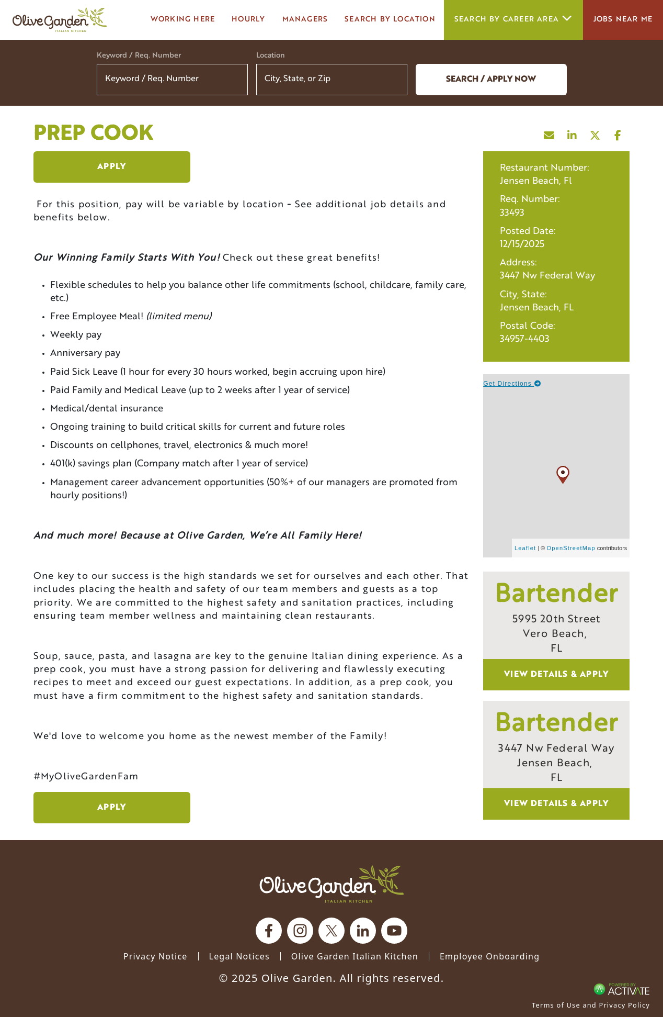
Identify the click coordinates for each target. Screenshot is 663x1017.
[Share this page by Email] (549, 133)
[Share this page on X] (595, 133)
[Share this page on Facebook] (618, 133)
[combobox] (331, 79)
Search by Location (390, 19)
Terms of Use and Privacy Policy (591, 1005)
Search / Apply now (491, 79)
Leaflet (525, 548)
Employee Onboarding (490, 956)
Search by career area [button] (513, 19)
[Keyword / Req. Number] (172, 79)
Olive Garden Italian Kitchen (354, 956)
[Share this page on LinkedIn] (572, 133)
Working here (183, 19)
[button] (392, 79)
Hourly (248, 19)
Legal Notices (239, 956)
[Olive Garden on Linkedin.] (363, 931)
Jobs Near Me (623, 19)
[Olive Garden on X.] (331, 931)
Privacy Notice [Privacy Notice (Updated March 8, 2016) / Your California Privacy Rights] (155, 956)
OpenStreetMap (571, 548)
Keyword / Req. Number (139, 55)
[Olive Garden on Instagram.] (300, 931)
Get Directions (512, 383)
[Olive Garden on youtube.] (394, 931)
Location (270, 55)
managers (305, 19)
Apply (111, 167)
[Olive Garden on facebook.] (269, 931)
